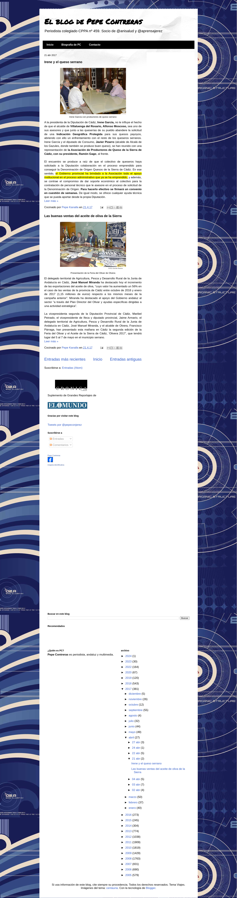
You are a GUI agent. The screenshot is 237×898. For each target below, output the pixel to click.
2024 (128, 656)
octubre (134, 704)
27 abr (136, 742)
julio (131, 721)
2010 (128, 847)
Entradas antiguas (126, 359)
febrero (133, 802)
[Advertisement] (68, 492)
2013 (128, 831)
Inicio (50, 44)
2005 (128, 875)
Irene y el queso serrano (63, 62)
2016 (128, 814)
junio (132, 726)
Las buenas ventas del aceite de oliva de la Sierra (83, 216)
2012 (128, 836)
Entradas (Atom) (72, 367)
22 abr (136, 753)
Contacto (94, 44)
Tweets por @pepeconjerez (65, 424)
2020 (128, 672)
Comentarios (59, 445)
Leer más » (51, 201)
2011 (128, 842)
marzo (133, 797)
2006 (128, 869)
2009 (128, 853)
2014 (128, 825)
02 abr (136, 790)
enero (133, 807)
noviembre (135, 699)
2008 (128, 858)
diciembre (135, 693)
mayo (132, 732)
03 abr (136, 784)
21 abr (136, 758)
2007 (128, 864)
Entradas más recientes (65, 359)
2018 (128, 683)
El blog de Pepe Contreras (93, 21)
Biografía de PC (71, 44)
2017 (128, 689)
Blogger (150, 888)
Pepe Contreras (54, 455)
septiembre (136, 710)
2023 (128, 661)
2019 (128, 677)
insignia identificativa (56, 465)
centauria (112, 888)
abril (132, 737)
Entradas (57, 438)
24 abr (136, 747)
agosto (133, 715)
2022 (128, 667)
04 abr (136, 779)
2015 (128, 820)
